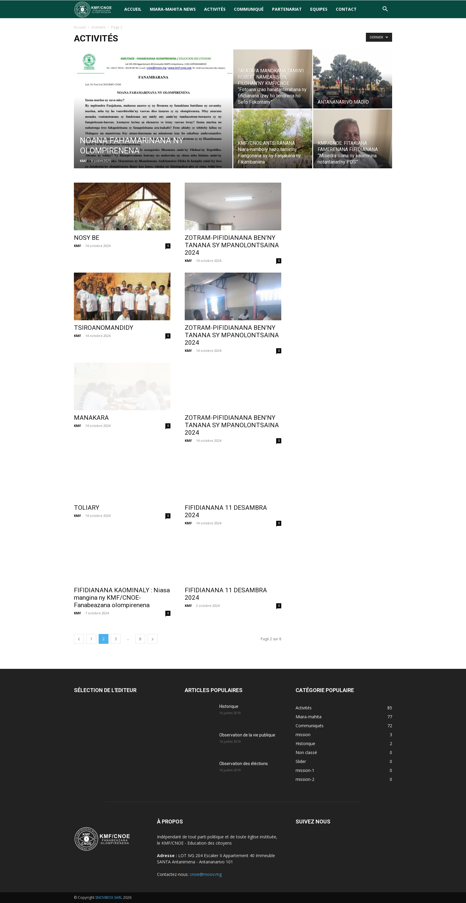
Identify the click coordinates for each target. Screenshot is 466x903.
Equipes (318, 9)
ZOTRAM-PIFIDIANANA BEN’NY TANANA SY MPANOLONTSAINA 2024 (232, 245)
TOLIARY (86, 507)
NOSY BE (86, 237)
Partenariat (287, 9)
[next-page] (152, 639)
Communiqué (249, 9)
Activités (215, 9)
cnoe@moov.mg (206, 874)
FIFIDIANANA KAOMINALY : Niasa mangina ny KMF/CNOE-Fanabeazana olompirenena (122, 598)
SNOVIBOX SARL (108, 897)
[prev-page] (79, 639)
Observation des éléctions (243, 763)
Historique (228, 706)
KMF (83, 160)
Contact (346, 9)
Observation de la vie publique (247, 735)
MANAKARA (91, 417)
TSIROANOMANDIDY (103, 327)
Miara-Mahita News (173, 9)
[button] (385, 10)
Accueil (133, 9)
